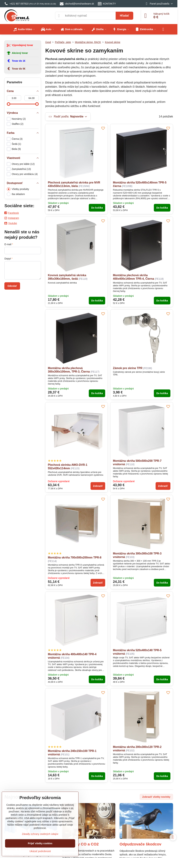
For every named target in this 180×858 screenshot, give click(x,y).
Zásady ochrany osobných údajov (40, 834)
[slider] (8, 104)
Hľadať (124, 15)
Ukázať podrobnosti (40, 851)
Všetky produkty (18, 189)
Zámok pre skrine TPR (127, 368)
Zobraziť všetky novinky (156, 796)
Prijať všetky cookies (40, 843)
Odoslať (12, 286)
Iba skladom (16, 194)
